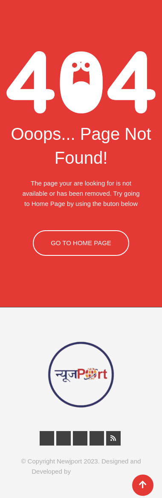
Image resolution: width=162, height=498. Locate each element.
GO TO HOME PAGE (81, 242)
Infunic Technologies (101, 471)
